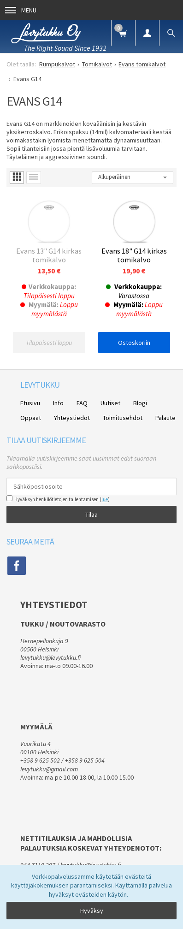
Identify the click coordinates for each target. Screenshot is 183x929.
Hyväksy (91, 910)
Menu (20, 10)
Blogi (140, 403)
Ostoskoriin (134, 342)
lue (104, 499)
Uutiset (110, 403)
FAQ (82, 403)
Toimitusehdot (122, 418)
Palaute (165, 418)
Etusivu (30, 403)
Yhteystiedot (72, 418)
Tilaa (91, 514)
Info (58, 403)
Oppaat (30, 418)
